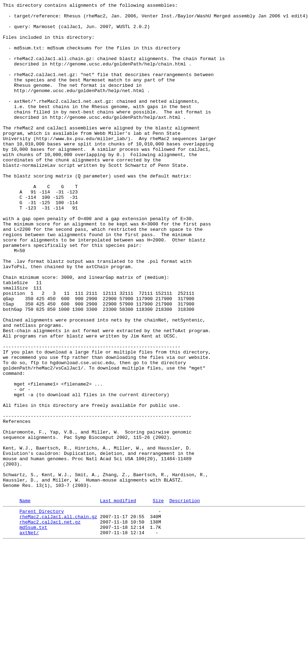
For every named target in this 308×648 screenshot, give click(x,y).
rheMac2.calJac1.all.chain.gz (58, 618)
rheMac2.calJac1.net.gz (50, 624)
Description (184, 599)
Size (158, 599)
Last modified (118, 599)
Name (25, 599)
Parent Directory (42, 611)
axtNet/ (29, 637)
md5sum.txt (33, 630)
